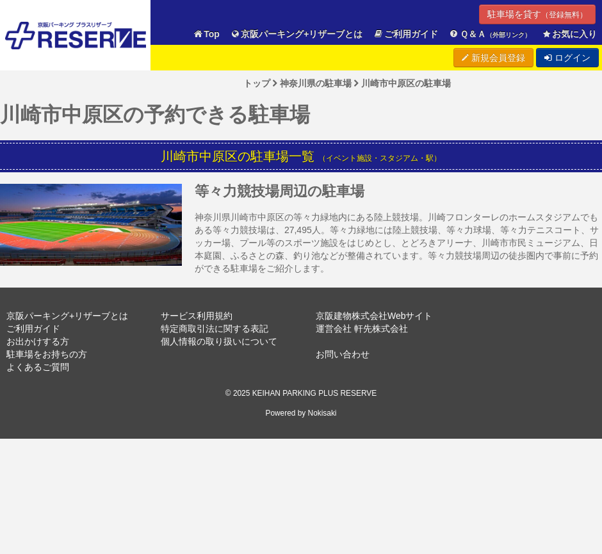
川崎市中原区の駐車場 (406, 83)
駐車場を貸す (537, 14)
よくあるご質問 (37, 367)
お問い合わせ (343, 354)
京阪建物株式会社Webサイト (374, 316)
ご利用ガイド (406, 34)
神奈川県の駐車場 (316, 83)
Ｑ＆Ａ (489, 34)
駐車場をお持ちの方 (46, 354)
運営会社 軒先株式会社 (362, 328)
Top (206, 34)
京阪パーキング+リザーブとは (296, 34)
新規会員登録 (493, 58)
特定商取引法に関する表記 (214, 328)
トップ (256, 83)
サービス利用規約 (196, 316)
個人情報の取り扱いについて (219, 341)
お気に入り (569, 34)
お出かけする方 (37, 341)
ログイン (567, 58)
